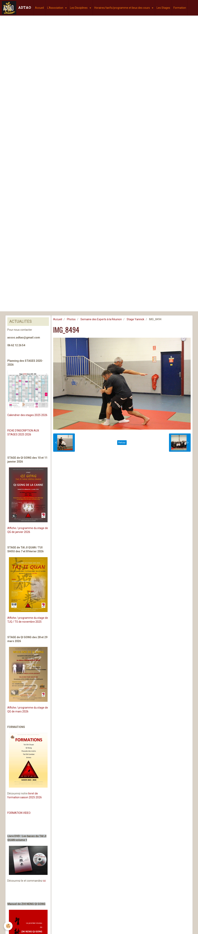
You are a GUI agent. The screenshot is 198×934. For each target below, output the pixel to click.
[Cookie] (8, 926)
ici (44, 880)
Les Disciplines (79, 7)
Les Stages (163, 7)
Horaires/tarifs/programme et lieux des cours (122, 7)
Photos (71, 319)
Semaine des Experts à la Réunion (101, 319)
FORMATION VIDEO (19, 812)
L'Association (55, 7)
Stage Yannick (135, 319)
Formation (179, 7)
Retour (121, 442)
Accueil (39, 7)
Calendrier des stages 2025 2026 (27, 415)
